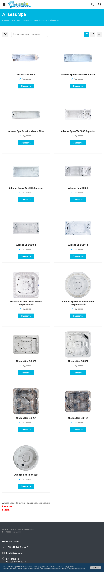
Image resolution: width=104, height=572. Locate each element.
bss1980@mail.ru (14, 553)
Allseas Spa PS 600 (26, 361)
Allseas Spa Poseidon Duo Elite (78, 74)
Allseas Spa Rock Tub (26, 474)
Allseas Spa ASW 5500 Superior (26, 188)
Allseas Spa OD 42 (78, 244)
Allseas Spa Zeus (26, 74)
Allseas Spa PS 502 (78, 361)
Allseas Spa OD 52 (26, 244)
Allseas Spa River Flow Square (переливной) (26, 303)
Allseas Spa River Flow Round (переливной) (78, 303)
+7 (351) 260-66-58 (16, 547)
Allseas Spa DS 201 (26, 418)
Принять (95, 567)
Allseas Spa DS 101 (78, 418)
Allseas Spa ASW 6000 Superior (78, 131)
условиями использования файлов (67, 568)
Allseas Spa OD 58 (78, 188)
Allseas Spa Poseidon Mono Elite (26, 131)
